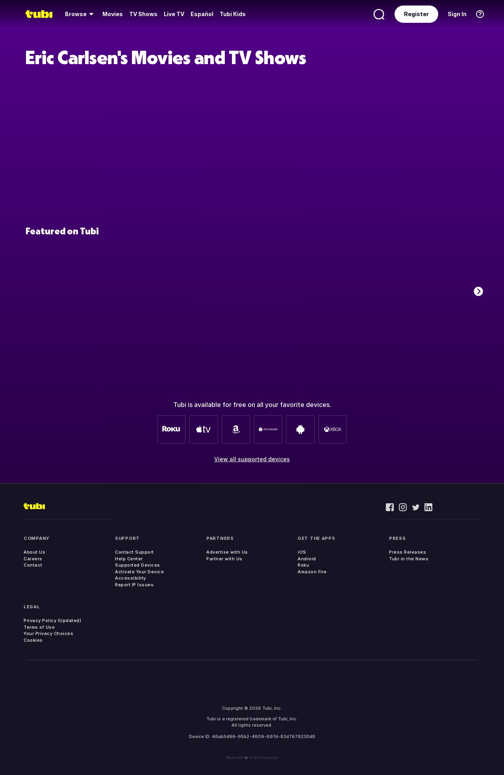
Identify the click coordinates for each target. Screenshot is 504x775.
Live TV (174, 14)
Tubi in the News (408, 558)
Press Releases (407, 552)
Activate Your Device (139, 571)
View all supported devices (252, 459)
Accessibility (130, 578)
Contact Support (134, 552)
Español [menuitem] (202, 14)
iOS (302, 552)
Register (416, 14)
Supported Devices (137, 565)
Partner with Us (224, 558)
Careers (33, 558)
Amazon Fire (312, 571)
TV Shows (143, 14)
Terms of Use (39, 627)
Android (307, 558)
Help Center (129, 558)
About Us (34, 552)
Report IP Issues (134, 584)
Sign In (457, 14)
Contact (33, 565)
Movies (112, 14)
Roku (303, 565)
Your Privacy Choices (48, 633)
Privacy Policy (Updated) (52, 620)
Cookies (33, 640)
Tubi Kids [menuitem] (233, 14)
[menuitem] (80, 14)
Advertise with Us (227, 552)
